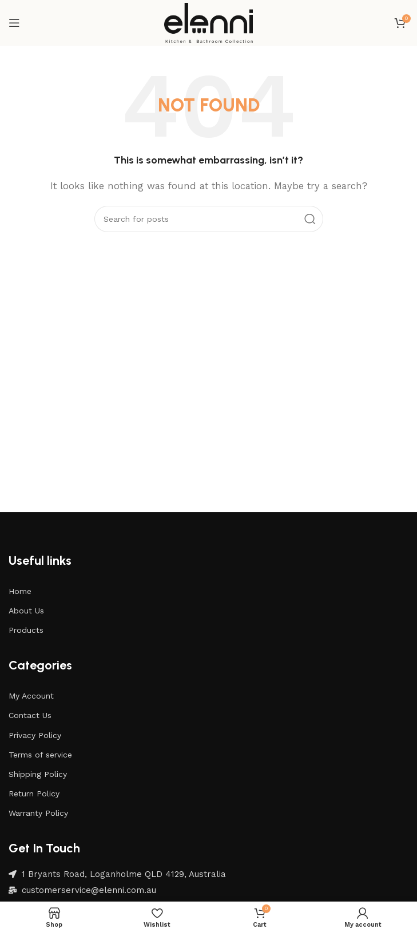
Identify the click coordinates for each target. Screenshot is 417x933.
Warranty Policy (38, 813)
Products (26, 630)
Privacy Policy (35, 735)
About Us (26, 610)
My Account (31, 695)
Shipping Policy (38, 774)
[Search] (208, 219)
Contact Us (30, 715)
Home (20, 591)
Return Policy (34, 793)
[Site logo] (208, 22)
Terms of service (40, 754)
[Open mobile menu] (14, 22)
